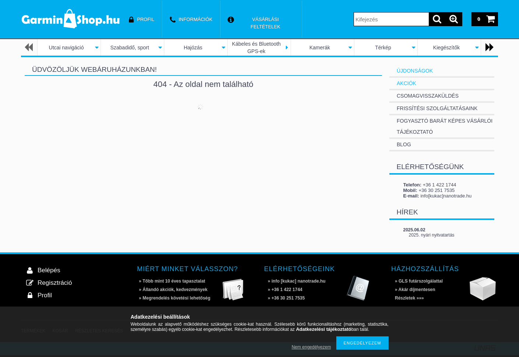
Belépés (49, 270)
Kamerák (319, 47)
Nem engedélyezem (311, 347)
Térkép (383, 47)
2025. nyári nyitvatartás (432, 235)
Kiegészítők (446, 47)
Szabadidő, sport (129, 47)
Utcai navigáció (66, 47)
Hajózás (193, 47)
